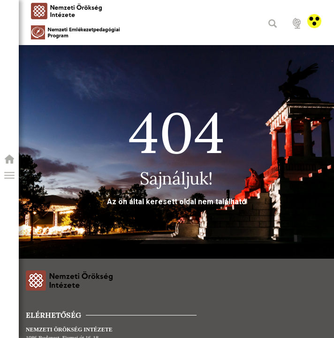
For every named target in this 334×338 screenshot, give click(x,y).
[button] (9, 176)
